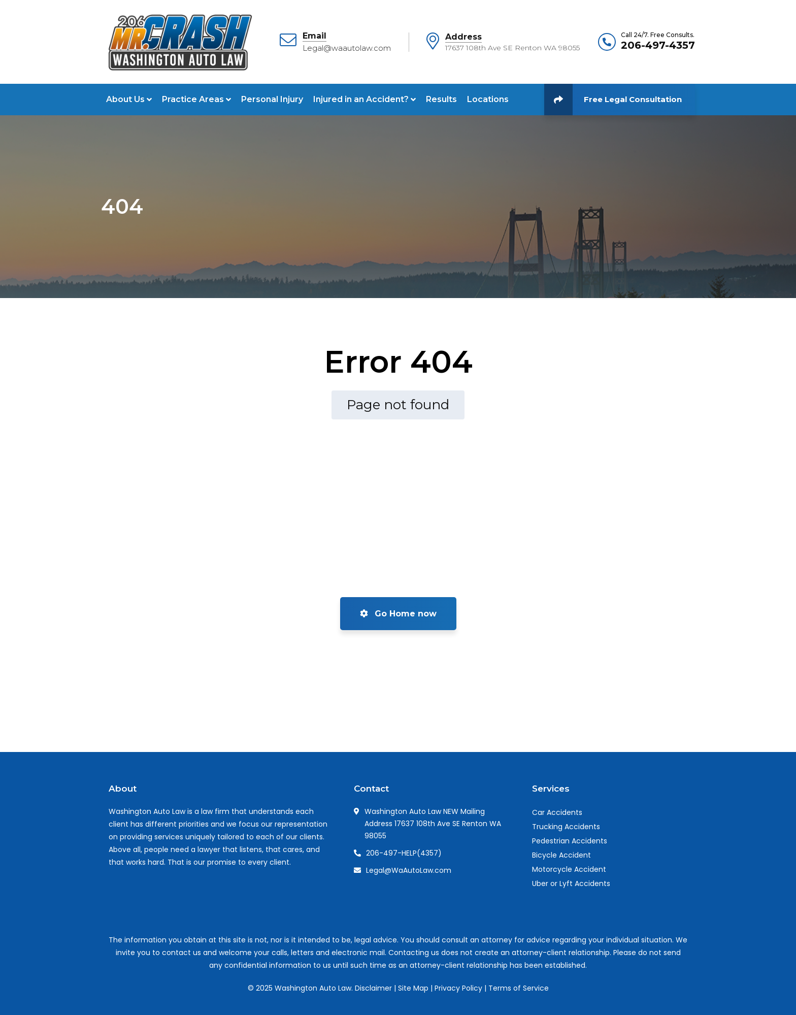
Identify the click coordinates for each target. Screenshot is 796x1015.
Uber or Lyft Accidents (571, 883)
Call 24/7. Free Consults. (657, 35)
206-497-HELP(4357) (404, 853)
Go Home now (398, 613)
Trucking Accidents (566, 827)
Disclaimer (373, 988)
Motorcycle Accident (569, 869)
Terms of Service (518, 988)
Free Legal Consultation (613, 99)
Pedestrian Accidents (569, 841)
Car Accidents (557, 812)
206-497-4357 (658, 45)
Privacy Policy (458, 988)
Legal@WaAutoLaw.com (408, 870)
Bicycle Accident (561, 855)
